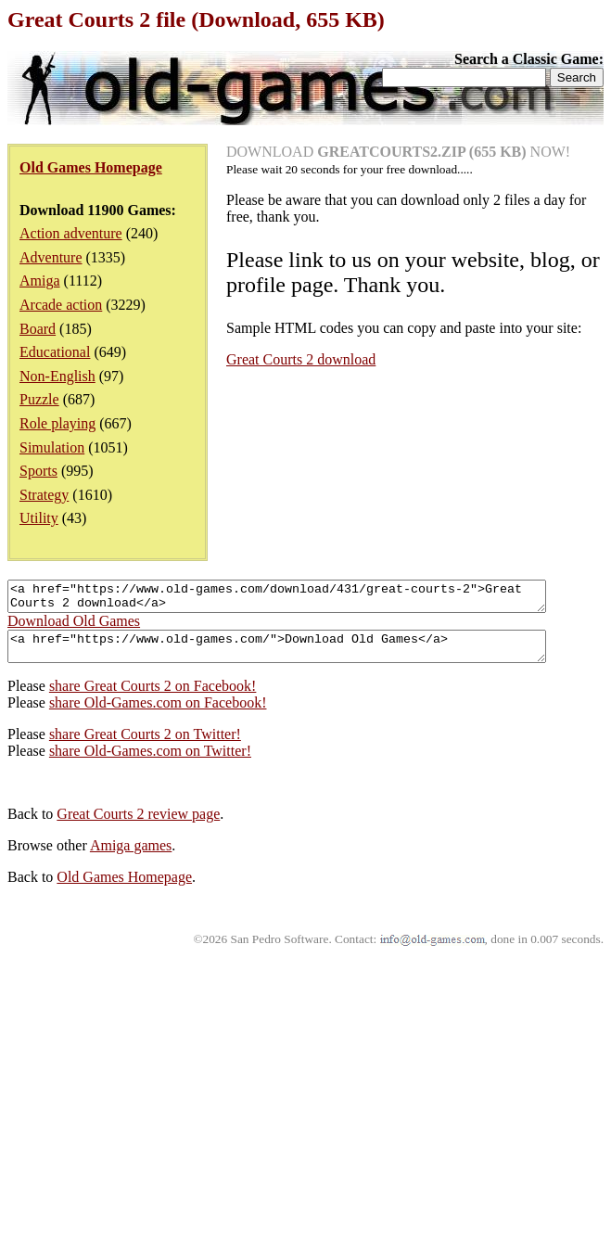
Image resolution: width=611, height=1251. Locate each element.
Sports (38, 471)
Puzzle (39, 399)
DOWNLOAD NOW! (398, 152)
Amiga (39, 280)
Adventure (51, 257)
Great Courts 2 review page (138, 825)
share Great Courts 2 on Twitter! (145, 745)
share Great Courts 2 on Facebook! (153, 697)
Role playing (57, 423)
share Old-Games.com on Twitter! (150, 762)
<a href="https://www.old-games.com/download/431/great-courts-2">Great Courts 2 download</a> (309, 599)
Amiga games (131, 856)
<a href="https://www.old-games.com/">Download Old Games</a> (309, 654)
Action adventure (70, 233)
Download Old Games (73, 626)
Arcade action (60, 305)
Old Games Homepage (124, 888)
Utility (38, 518)
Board (37, 329)
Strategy (44, 495)
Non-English (57, 376)
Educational (54, 352)
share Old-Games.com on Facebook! (158, 713)
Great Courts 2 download (301, 359)
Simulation (51, 447)
